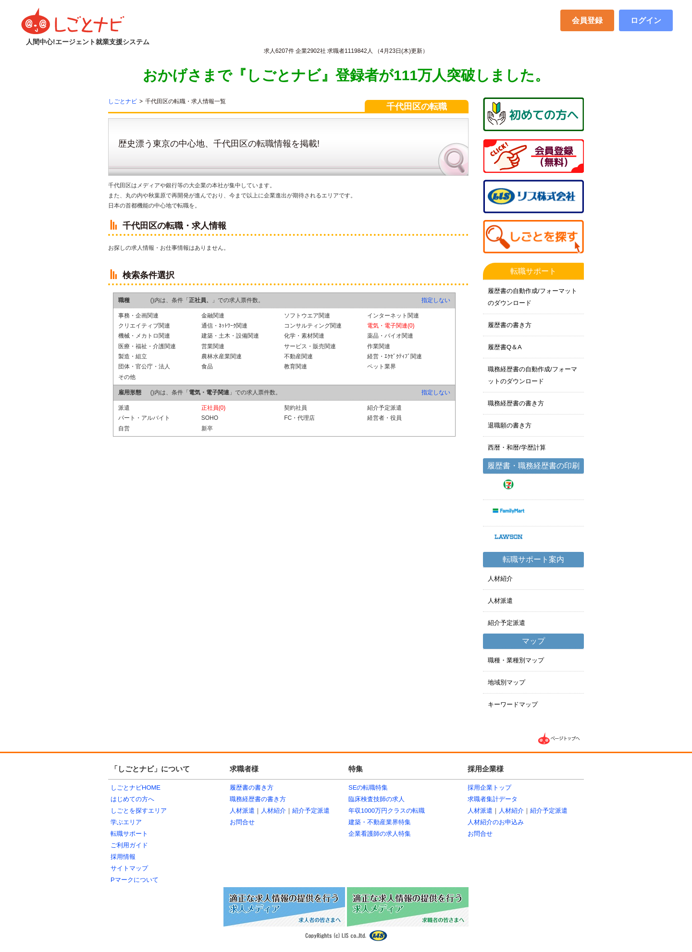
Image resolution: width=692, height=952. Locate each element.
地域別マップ (506, 682)
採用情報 (123, 856)
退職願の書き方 (509, 425)
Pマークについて (135, 879)
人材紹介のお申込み (496, 822)
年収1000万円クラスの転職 (386, 810)
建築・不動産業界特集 (379, 822)
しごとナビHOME (136, 787)
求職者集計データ (493, 799)
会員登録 (587, 20)
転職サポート (129, 833)
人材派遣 (500, 600)
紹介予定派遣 (506, 622)
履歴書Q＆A (505, 347)
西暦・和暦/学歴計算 (517, 447)
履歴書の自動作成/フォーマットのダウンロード (532, 296)
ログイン (645, 20)
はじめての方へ (132, 799)
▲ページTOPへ (559, 738)
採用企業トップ (489, 787)
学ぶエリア (126, 822)
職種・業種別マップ (516, 660)
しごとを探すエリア (139, 810)
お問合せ (242, 822)
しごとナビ (122, 101)
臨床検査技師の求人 (376, 799)
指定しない (435, 300)
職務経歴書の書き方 (516, 403)
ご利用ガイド (129, 845)
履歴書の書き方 (509, 325)
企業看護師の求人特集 (379, 833)
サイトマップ (129, 868)
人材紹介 (500, 578)
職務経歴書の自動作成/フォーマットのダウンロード (532, 375)
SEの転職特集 (368, 787)
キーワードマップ (513, 704)
